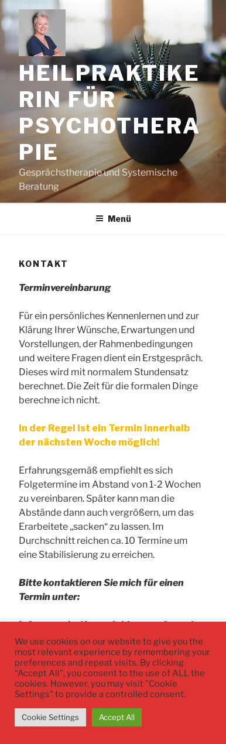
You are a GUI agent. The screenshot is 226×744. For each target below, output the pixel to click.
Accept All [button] (117, 717)
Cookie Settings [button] (50, 717)
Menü (113, 219)
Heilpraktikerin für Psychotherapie (110, 112)
